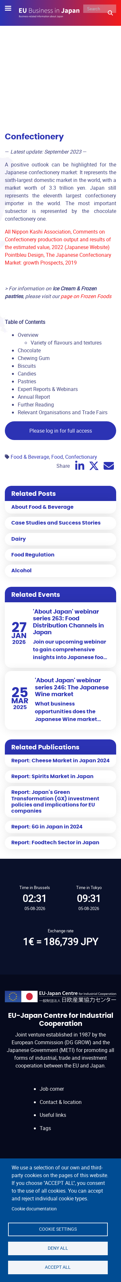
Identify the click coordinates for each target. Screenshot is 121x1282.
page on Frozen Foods (86, 296)
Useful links (53, 1114)
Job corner (52, 1088)
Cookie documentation (34, 1209)
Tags (45, 1128)
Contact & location (61, 1102)
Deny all (58, 1248)
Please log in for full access (60, 430)
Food (57, 456)
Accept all (58, 1267)
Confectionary (81, 456)
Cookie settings (58, 1229)
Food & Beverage (30, 456)
